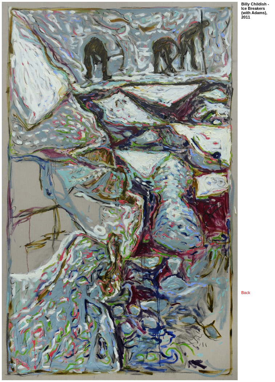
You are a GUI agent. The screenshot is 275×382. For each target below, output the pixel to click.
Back (245, 292)
